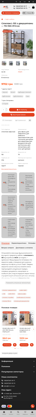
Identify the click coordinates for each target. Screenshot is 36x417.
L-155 (3, 294)
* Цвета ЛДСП (6, 89)
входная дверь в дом (9, 353)
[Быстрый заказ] (18, 115)
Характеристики (19, 243)
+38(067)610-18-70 (20, 8)
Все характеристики (9, 169)
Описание (5, 243)
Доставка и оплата (24, 248)
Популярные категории (18, 372)
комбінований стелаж (23, 297)
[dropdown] (2, 2)
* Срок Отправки (7, 100)
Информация (18, 361)
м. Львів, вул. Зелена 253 (12, 393)
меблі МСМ (11, 294)
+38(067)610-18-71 (20, 6)
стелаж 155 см (6, 301)
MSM (20, 72)
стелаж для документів (21, 301)
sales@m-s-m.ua (9, 386)
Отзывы (31, 243)
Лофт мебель (9, 19)
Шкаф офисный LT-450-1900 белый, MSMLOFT (9, 330)
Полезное (18, 366)
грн (25, 1)
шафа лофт (23, 290)
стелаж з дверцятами (9, 290)
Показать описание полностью (18, 283)
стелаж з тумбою (7, 297)
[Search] (30, 13)
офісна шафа (22, 294)
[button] (34, 329)
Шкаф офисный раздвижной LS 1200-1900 (25, 330)
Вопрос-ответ (7, 248)
